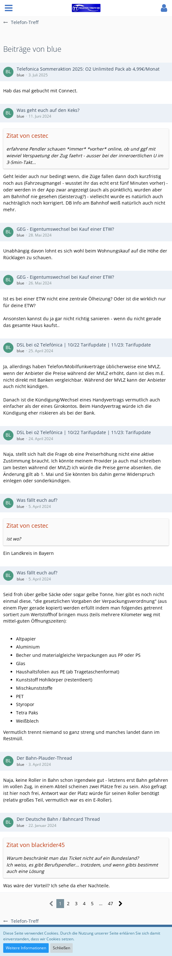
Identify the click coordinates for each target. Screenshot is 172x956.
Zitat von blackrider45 (35, 845)
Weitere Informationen (26, 948)
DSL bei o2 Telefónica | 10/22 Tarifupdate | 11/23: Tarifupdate (84, 345)
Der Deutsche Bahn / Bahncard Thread (58, 819)
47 (110, 903)
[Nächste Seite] (120, 903)
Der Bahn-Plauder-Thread (44, 758)
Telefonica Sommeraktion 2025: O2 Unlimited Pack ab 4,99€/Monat (88, 69)
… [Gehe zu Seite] (100, 903)
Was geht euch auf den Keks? (48, 110)
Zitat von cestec (27, 135)
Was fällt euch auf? (37, 500)
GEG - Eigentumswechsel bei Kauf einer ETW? (65, 229)
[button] (8, 8)
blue (20, 75)
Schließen (61, 948)
